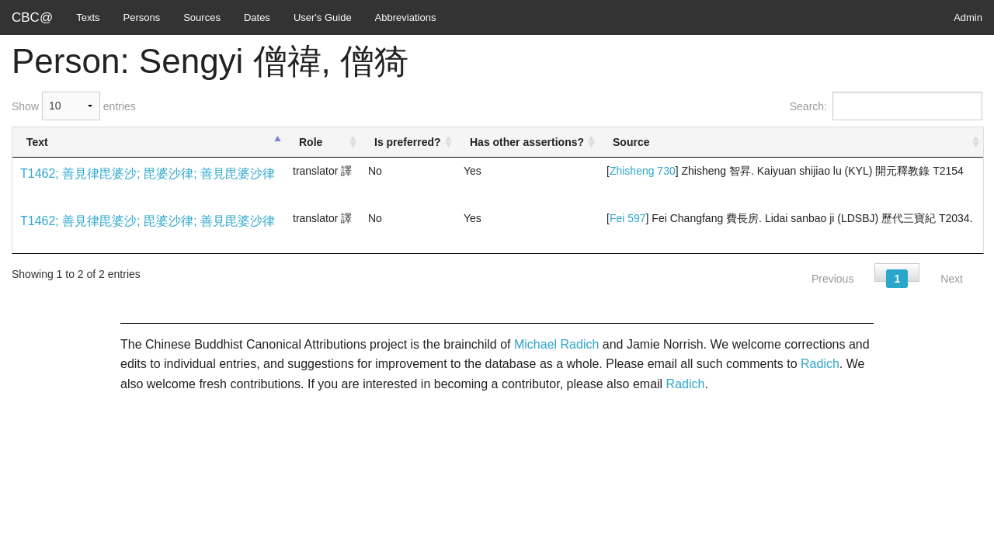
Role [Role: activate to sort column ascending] (310, 142)
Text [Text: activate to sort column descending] (37, 142)
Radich (820, 363)
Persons (142, 17)
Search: (886, 106)
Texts (87, 17)
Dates (257, 17)
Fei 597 (628, 218)
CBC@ (32, 17)
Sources (202, 17)
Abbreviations (405, 17)
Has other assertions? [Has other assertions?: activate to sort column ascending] (527, 142)
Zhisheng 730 (643, 171)
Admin (968, 17)
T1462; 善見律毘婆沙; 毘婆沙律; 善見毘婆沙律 (147, 173)
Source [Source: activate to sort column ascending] (631, 142)
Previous (832, 279)
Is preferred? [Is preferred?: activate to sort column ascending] (407, 142)
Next (951, 279)
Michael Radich (556, 344)
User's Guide (323, 17)
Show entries (74, 106)
